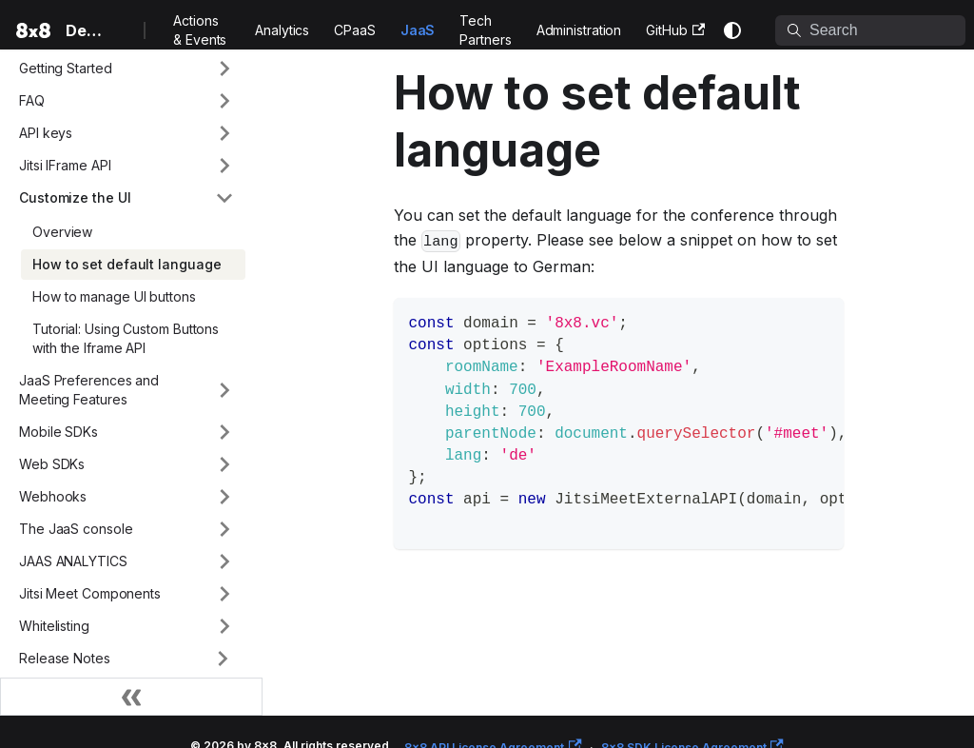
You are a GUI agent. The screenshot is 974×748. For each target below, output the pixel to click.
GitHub (675, 30)
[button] (126, 68)
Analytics (282, 30)
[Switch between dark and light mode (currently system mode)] (732, 30)
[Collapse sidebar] (131, 697)
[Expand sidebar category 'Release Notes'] (222, 658)
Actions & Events (199, 30)
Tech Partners (485, 30)
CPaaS (355, 30)
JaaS (418, 30)
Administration (579, 30)
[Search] (870, 30)
